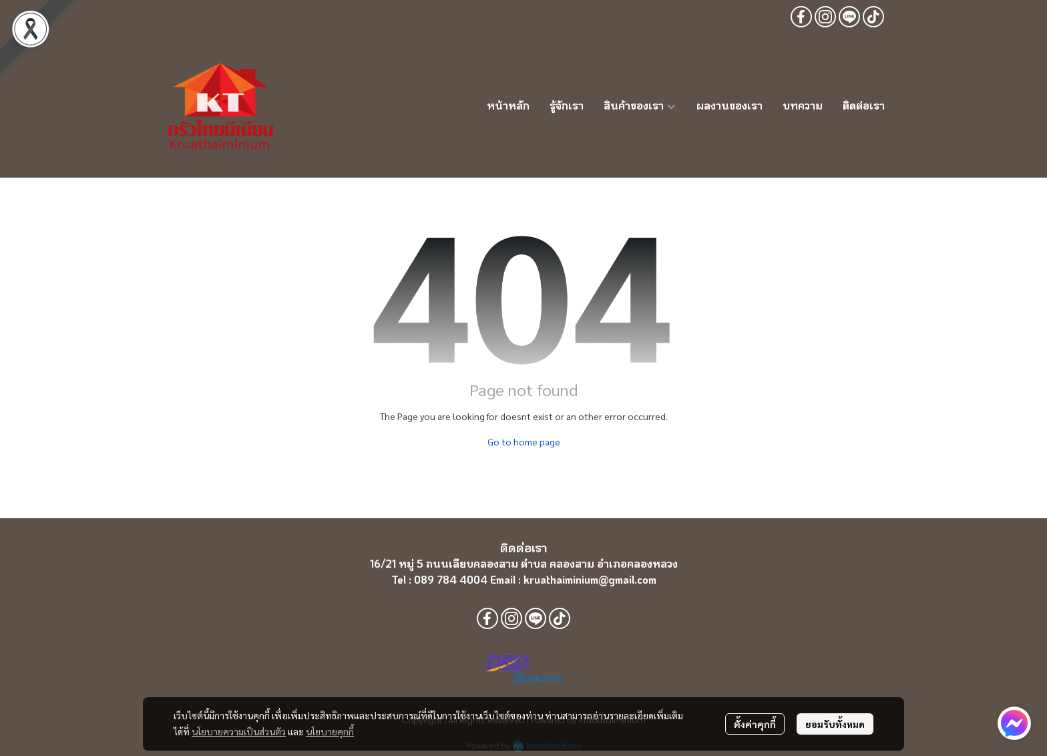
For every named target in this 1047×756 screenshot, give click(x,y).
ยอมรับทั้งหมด (835, 724)
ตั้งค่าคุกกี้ (755, 724)
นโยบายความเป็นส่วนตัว (239, 731)
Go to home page (523, 441)
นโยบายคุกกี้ (330, 731)
